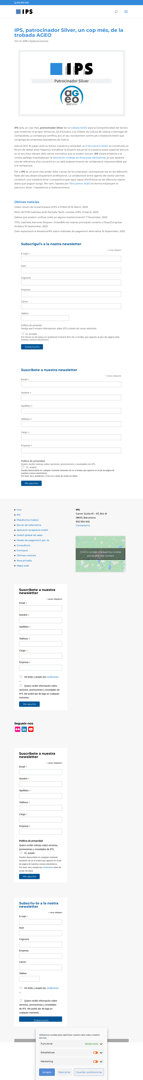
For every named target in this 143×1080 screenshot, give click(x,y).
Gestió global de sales (30, 535)
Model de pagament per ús (33, 540)
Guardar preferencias (89, 1072)
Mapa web (23, 565)
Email (25, 379)
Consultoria (23, 545)
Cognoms (26, 277)
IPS (18, 514)
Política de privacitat (31, 325)
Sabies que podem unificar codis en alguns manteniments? (50, 217)
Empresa (25, 289)
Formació (22, 550)
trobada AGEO (78, 127)
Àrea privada (24, 560)
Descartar (64, 1072)
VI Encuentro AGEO (96, 145)
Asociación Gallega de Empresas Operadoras (79, 157)
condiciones (49, 476)
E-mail (25, 253)
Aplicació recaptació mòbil (32, 530)
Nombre (26, 392)
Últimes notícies (26, 555)
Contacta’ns (83, 525)
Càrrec (24, 301)
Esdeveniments (39, 41)
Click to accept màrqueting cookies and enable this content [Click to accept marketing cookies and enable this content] (100, 553)
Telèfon (25, 313)
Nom (23, 266)
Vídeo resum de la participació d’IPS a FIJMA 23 (42, 207)
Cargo (25, 432)
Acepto (47, 1072)
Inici (19, 509)
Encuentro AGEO (81, 183)
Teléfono (26, 419)
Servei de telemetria (29, 525)
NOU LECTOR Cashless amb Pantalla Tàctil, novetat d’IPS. (48, 212)
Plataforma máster (28, 519)
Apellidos (26, 406)
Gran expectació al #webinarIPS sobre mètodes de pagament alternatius (57, 231)
